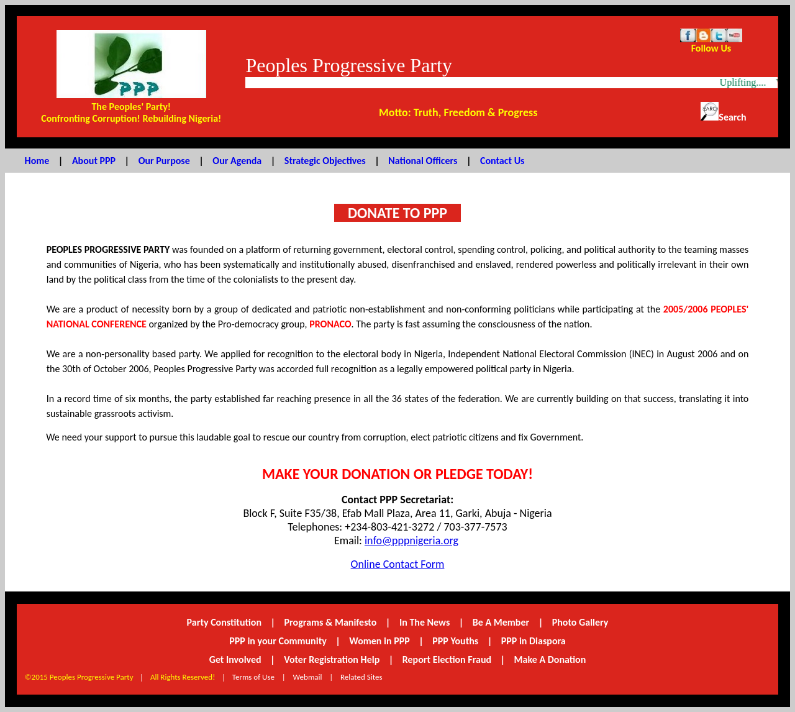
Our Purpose (164, 161)
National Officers (422, 161)
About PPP (94, 161)
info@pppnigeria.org (411, 540)
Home (37, 161)
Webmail (307, 677)
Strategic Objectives (325, 161)
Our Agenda (236, 161)
